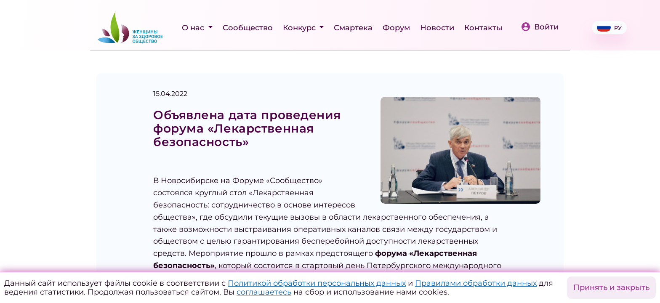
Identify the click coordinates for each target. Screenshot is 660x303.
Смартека (353, 27)
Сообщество (248, 27)
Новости (437, 27)
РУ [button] (609, 28)
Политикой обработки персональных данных (317, 283)
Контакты (483, 27)
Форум (396, 27)
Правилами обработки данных (476, 283)
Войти (540, 27)
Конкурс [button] (300, 27)
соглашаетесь (264, 292)
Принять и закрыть (611, 287)
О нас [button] (194, 27)
